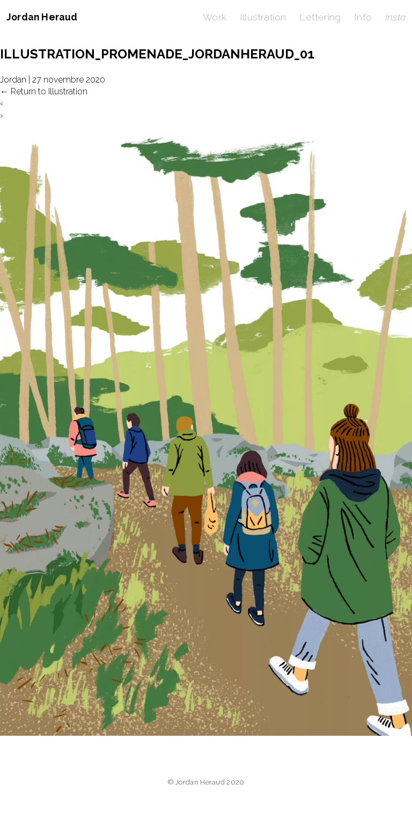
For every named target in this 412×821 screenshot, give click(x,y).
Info (363, 17)
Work (214, 17)
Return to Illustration (43, 91)
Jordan (13, 80)
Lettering (320, 17)
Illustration (263, 17)
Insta (395, 17)
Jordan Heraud (42, 17)
